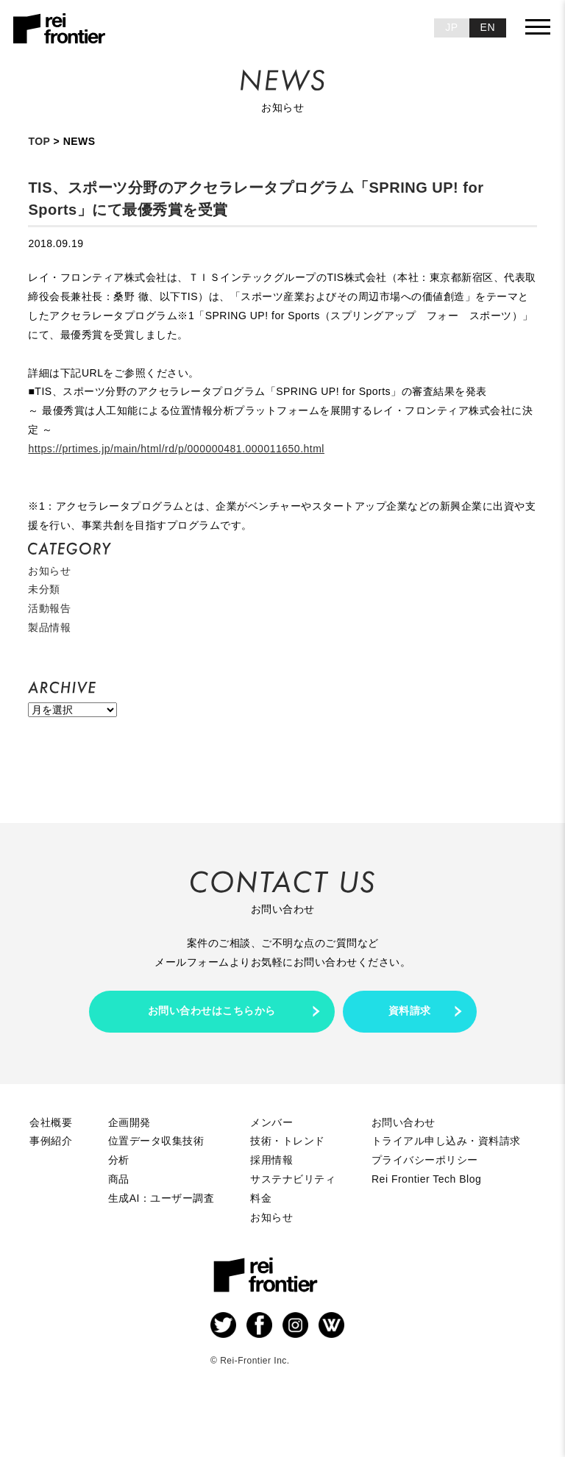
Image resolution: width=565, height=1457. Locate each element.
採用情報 (271, 1160)
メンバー (271, 1122)
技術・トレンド (287, 1141)
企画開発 (129, 1122)
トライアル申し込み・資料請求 (446, 1141)
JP (451, 27)
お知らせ (49, 571)
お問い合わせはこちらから (212, 1010)
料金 (260, 1198)
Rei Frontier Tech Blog (426, 1179)
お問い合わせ (404, 1122)
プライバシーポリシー (425, 1160)
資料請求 (409, 1010)
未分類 (44, 589)
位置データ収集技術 (156, 1141)
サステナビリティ (292, 1179)
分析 (118, 1160)
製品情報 (49, 627)
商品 (118, 1179)
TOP (39, 141)
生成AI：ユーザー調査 (161, 1198)
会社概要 (50, 1122)
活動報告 (49, 608)
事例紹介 (50, 1141)
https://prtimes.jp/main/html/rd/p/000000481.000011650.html (176, 449)
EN (487, 27)
